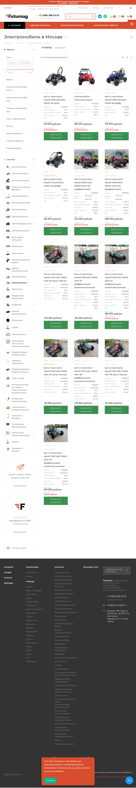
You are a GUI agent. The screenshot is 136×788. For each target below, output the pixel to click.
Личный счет (90, 567)
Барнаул (30, 628)
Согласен (50, 780)
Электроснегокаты (63, 576)
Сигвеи (58, 665)
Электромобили (62, 640)
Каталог (9, 567)
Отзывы (29, 576)
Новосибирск (32, 613)
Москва (29, 587)
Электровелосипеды (64, 594)
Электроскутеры (62, 597)
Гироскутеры (60, 616)
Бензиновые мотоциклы (65, 612)
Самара (29, 617)
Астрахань (30, 624)
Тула (28, 658)
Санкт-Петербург (34, 590)
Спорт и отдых (61, 695)
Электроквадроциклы (65, 605)
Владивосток (32, 631)
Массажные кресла (63, 580)
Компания (32, 567)
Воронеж (30, 635)
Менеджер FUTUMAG (20, 520)
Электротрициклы (63, 601)
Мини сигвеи (61, 620)
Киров (29, 646)
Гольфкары (59, 654)
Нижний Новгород (34, 609)
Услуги (8, 578)
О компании (31, 572)
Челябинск (31, 605)
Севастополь (31, 620)
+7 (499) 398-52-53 (49, 15)
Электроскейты (62, 669)
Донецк (29, 639)
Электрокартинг (62, 636)
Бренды (8, 583)
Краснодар (31, 594)
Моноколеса (60, 661)
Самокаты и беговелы (64, 724)
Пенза (29, 650)
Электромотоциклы (63, 609)
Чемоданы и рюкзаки (64, 744)
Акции (8, 572)
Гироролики (60, 644)
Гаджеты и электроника (65, 685)
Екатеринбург (32, 602)
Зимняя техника (62, 572)
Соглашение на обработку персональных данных (106, 777)
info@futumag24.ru (117, 605)
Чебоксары (31, 661)
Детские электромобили (66, 658)
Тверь (28, 654)
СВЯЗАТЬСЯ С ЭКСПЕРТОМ (56, 136)
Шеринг (58, 740)
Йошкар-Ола (32, 643)
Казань (29, 598)
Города (30, 581)
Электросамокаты (63, 590)
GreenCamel (59, 48)
